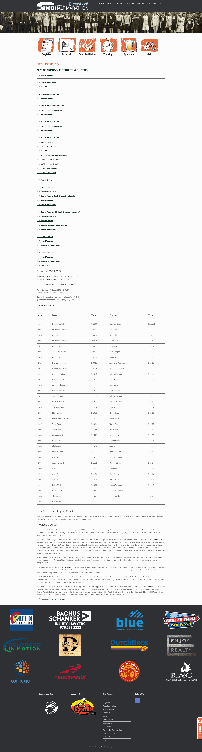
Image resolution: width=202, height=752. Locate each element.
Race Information (109, 706)
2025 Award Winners (45, 87)
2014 (43, 276)
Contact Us (107, 726)
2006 (39, 279)
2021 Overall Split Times (46, 146)
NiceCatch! (104, 747)
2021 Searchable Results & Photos (50, 138)
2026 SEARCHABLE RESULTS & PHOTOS (62, 70)
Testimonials (107, 723)
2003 (53, 279)
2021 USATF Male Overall (46, 173)
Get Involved (107, 737)
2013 (48, 276)
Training (106, 716)
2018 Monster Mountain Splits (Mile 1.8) (52, 225)
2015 (39, 276)
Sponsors (120, 3)
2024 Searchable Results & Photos (50, 94)
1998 (76, 279)
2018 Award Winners (45, 221)
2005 (43, 279)
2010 (62, 276)
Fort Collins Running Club (112, 730)
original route (157, 540)
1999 (71, 279)
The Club (140, 3)
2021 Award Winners (45, 151)
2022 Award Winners (45, 130)
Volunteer (131, 3)
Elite (161, 3)
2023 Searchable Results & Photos (50, 106)
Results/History (108, 709)
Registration (107, 703)
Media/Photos (108, 720)
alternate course (111, 577)
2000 (67, 279)
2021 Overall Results (45, 142)
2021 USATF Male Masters (47, 168)
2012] (53, 276)
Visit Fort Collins (109, 733)
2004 (48, 279)
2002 (57, 279)
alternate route (152, 587)
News (155, 3)
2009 (67, 276)
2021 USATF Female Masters (48, 160)
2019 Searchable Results (46, 205)
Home (100, 3)
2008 (71, 276)
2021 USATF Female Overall (47, 164)
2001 (62, 279)
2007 (76, 276)
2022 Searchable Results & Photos (50, 122)
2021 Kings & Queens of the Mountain (52, 155)
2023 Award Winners (45, 114)
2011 (57, 276)
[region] (101, 22)
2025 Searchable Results (46, 83)
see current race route (57, 599)
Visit (148, 3)
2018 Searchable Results (46, 229)
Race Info (110, 3)
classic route (66, 567)
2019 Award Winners (45, 200)
